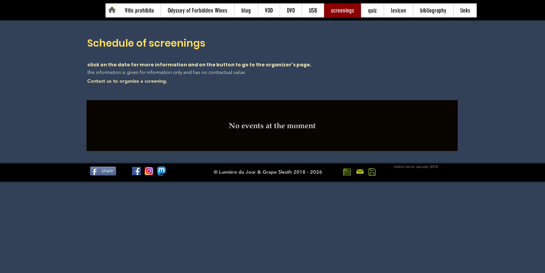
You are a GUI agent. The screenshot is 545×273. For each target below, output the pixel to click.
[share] (103, 171)
